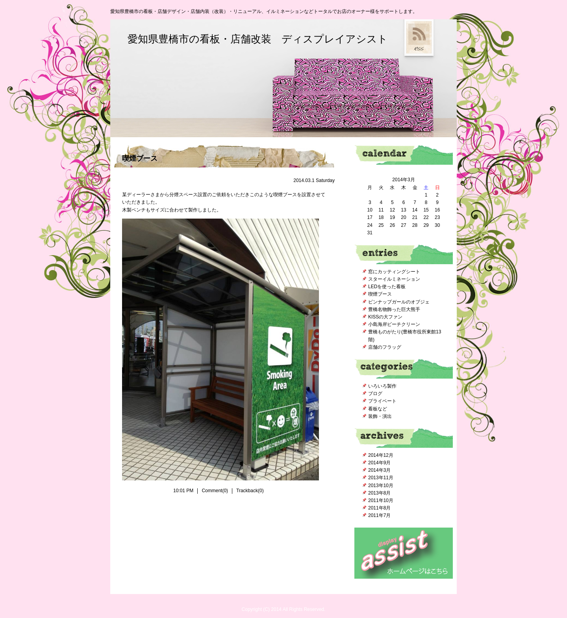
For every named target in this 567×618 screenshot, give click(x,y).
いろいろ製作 (382, 386)
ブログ (375, 393)
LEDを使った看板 (387, 286)
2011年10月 (380, 500)
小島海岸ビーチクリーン (394, 324)
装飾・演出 (380, 416)
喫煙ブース (140, 158)
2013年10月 (380, 485)
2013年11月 (380, 477)
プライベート (382, 401)
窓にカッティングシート (394, 271)
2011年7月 (379, 515)
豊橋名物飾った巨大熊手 (394, 309)
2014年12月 (380, 455)
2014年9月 (379, 462)
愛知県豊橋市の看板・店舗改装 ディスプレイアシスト (258, 39)
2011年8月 (379, 508)
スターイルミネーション (394, 279)
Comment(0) (215, 490)
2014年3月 (379, 470)
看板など (377, 409)
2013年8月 (379, 493)
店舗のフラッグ (384, 347)
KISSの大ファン (385, 317)
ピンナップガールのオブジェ (399, 302)
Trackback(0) (250, 490)
